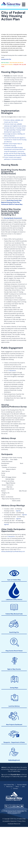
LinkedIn (18, 806)
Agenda (18, 511)
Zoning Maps (14, 687)
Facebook (10, 806)
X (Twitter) (6, 806)
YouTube (22, 806)
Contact (15, 788)
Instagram (14, 806)
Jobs (23, 786)
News (17, 786)
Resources (9, 786)
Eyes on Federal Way (14, 580)
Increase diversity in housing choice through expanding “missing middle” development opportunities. (15, 130)
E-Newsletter (12, 370)
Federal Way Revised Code (14, 614)
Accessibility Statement (10, 821)
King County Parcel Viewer (14, 651)
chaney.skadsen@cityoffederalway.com (13, 551)
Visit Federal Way (9, 785)
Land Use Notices (14, 706)
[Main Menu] (23, 4)
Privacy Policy (21, 821)
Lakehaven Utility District (14, 599)
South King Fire (14, 632)
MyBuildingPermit (14, 760)
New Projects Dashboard (14, 724)
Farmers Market (22, 785)
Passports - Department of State (14, 742)
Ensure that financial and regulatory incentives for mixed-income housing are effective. (15, 139)
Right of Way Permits (14, 669)
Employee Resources (14, 824)
